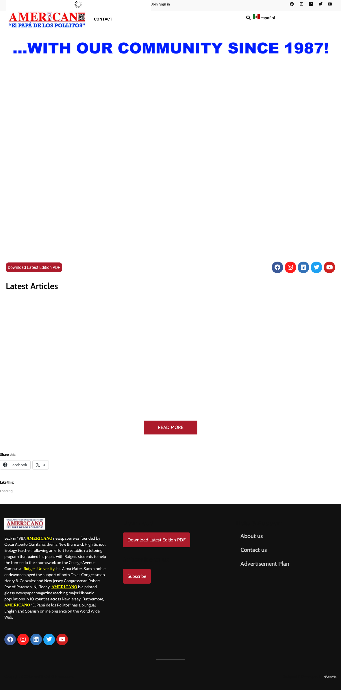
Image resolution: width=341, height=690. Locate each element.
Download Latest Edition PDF (34, 267)
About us (251, 535)
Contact (103, 19)
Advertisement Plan (264, 563)
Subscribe (136, 576)
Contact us (253, 549)
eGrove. (330, 676)
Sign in (164, 4)
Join (154, 4)
